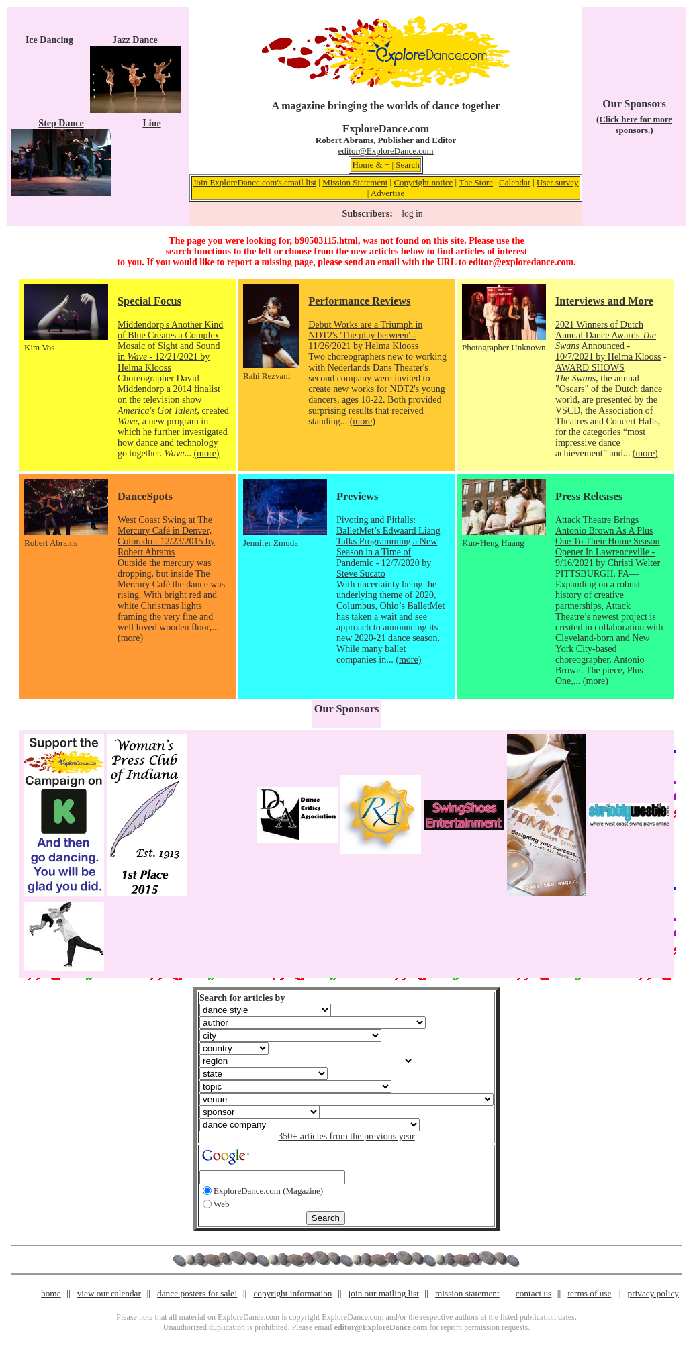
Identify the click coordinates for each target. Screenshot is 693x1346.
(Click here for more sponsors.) (634, 124)
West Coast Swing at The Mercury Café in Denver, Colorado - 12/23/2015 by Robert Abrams (166, 536)
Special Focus (149, 301)
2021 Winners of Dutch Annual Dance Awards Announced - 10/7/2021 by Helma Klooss (608, 341)
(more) (206, 453)
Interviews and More (604, 301)
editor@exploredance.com (521, 262)
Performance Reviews (359, 301)
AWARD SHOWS (590, 368)
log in (412, 214)
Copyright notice (423, 182)
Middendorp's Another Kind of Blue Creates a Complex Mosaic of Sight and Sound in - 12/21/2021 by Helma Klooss (170, 346)
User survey (557, 182)
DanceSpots (145, 496)
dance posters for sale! (197, 1293)
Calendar (514, 182)
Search (407, 165)
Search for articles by (242, 998)
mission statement (467, 1293)
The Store (476, 182)
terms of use (589, 1293)
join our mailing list (384, 1293)
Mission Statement (354, 182)
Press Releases (588, 496)
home (51, 1293)
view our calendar (109, 1293)
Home (362, 165)
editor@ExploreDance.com (385, 151)
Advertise (388, 193)
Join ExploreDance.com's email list (255, 182)
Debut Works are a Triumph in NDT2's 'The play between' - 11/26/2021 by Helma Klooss (365, 335)
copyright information (292, 1293)
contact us (534, 1293)
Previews (357, 496)
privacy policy (653, 1293)
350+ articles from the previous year (346, 1136)
